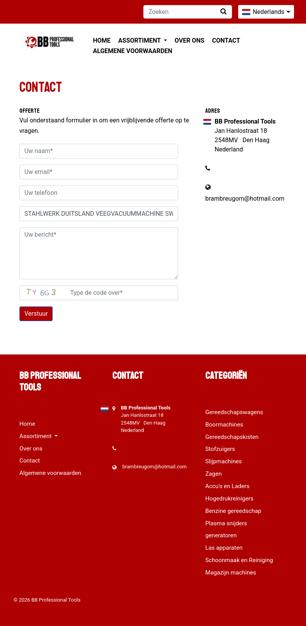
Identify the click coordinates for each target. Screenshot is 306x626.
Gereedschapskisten (232, 436)
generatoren (221, 535)
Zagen (213, 473)
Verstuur (36, 313)
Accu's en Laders (227, 486)
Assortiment (140, 40)
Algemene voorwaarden (132, 51)
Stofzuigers (220, 448)
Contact (226, 40)
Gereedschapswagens (234, 412)
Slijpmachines (223, 461)
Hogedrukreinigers (229, 498)
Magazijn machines (230, 572)
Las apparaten (223, 547)
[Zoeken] (187, 12)
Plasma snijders (226, 523)
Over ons (190, 40)
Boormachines (224, 424)
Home (101, 40)
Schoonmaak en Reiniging (239, 560)
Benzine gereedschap (233, 510)
